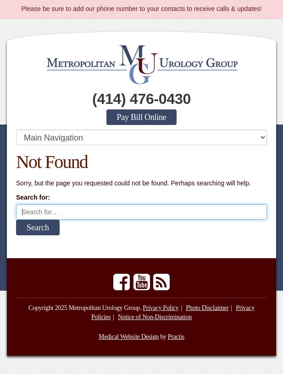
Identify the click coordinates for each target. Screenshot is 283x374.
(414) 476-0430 (141, 99)
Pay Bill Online (141, 117)
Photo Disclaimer (207, 307)
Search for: (33, 197)
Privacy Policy (160, 307)
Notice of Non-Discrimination (155, 317)
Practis (176, 336)
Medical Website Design (129, 336)
